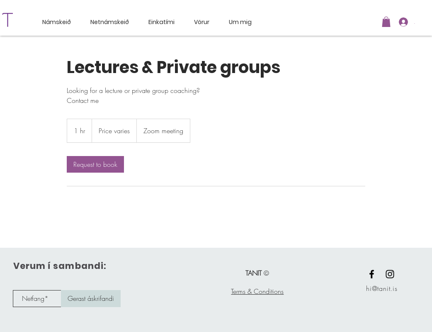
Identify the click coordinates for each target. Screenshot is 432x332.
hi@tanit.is (382, 288)
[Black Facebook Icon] (371, 274)
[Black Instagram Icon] (390, 274)
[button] (386, 22)
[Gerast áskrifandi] (91, 298)
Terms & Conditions (257, 291)
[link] (95, 164)
